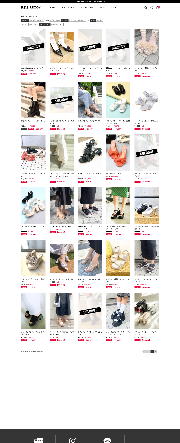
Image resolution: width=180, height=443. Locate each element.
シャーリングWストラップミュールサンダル (146, 122)
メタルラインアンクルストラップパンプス (62, 122)
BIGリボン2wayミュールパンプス (32, 68)
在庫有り (99, 20)
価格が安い (72, 20)
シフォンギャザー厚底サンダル (60, 226)
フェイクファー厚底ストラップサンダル (146, 69)
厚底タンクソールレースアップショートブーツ (33, 122)
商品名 (52, 20)
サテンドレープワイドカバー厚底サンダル (33, 280)
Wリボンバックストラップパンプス (62, 68)
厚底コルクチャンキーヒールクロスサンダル (146, 175)
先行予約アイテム (57, 24)
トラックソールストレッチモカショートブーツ (90, 333)
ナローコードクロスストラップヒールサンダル (90, 280)
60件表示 (33, 20)
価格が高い (81, 20)
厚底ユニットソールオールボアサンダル (118, 69)
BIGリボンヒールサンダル (115, 174)
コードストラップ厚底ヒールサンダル (33, 227)
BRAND (52, 8)
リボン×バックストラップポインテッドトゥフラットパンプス (62, 175)
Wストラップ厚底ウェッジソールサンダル (118, 280)
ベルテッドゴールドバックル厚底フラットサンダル (118, 122)
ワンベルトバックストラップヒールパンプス (90, 69)
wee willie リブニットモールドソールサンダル (33, 333)
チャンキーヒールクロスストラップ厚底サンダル (62, 333)
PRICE (102, 8)
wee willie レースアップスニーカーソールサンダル (90, 227)
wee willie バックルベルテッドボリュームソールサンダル (118, 333)
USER (114, 8)
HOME (23, 16)
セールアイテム (32, 16)
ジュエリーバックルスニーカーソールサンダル (146, 280)
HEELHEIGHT (86, 8)
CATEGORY (68, 8)
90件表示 (40, 20)
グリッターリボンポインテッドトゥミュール (146, 333)
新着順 (58, 20)
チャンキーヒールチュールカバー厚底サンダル (146, 227)
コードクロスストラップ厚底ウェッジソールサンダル (118, 227)
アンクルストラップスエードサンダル (33, 175)
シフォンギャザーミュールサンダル (62, 279)
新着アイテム (33, 24)
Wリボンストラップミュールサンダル (90, 175)
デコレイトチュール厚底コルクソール (90, 122)
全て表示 (25, 24)
